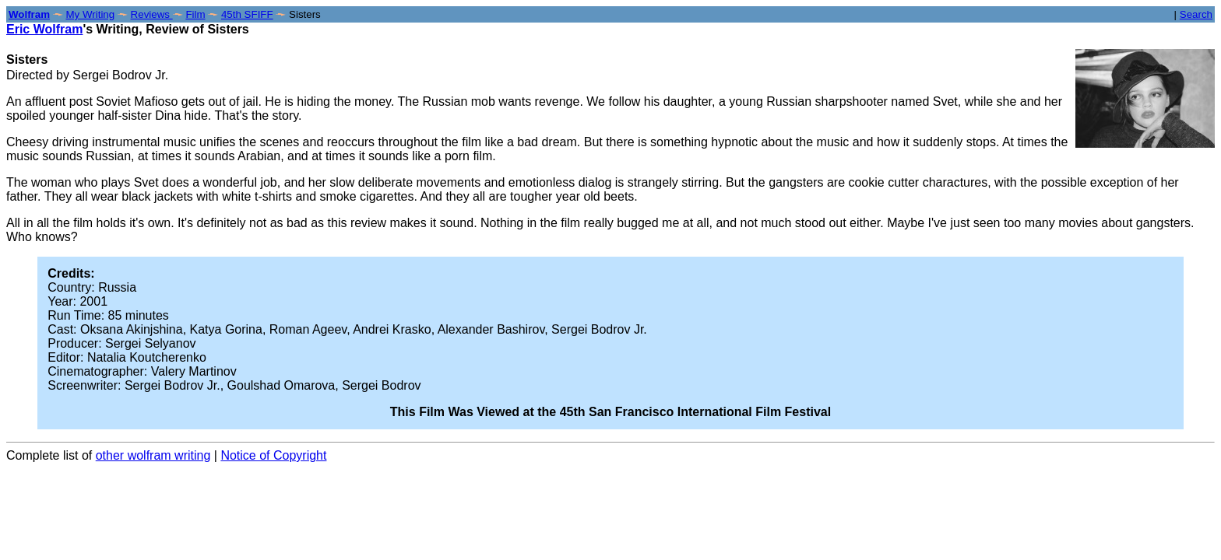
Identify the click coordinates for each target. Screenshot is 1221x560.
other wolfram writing (153, 455)
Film (195, 14)
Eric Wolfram (44, 29)
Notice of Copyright (273, 455)
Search (1196, 14)
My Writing (89, 14)
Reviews (152, 14)
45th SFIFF (247, 14)
